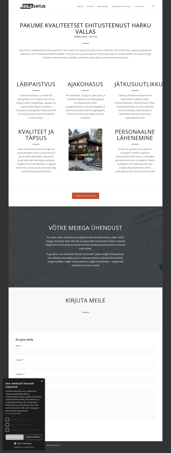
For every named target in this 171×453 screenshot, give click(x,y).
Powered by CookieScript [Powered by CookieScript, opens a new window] (24, 447)
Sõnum (20, 388)
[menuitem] (80, 6)
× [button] (42, 381)
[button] (24, 443)
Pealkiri (20, 374)
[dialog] (24, 414)
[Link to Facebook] (153, 6)
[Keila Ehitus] (32, 6)
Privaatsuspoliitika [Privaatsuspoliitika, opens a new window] (13, 413)
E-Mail (19, 359)
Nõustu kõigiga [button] (14, 437)
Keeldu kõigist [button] (34, 437)
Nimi (19, 345)
